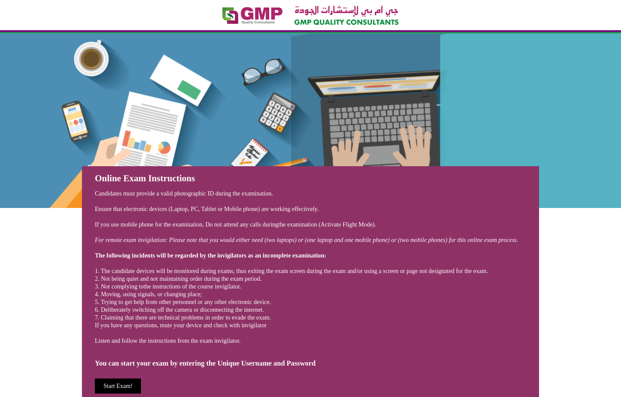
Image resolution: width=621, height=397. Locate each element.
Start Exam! (118, 386)
